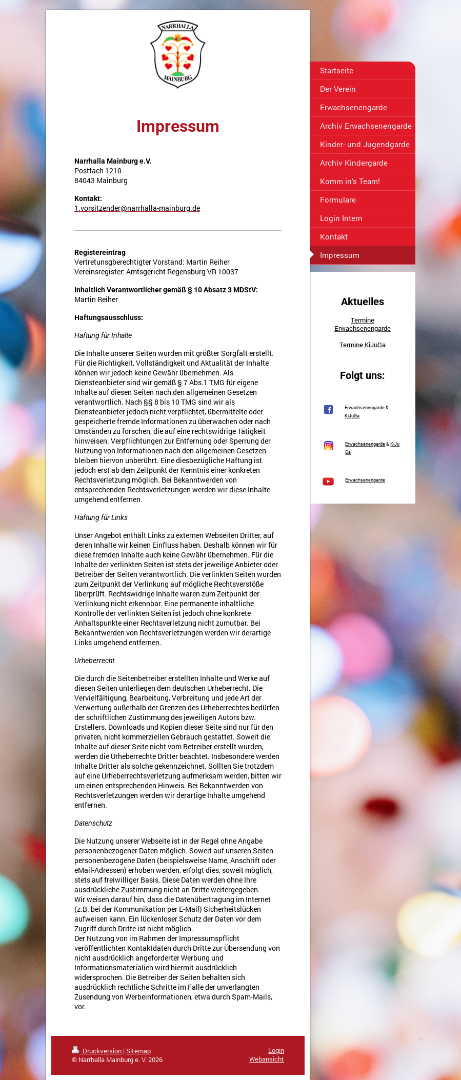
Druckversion (97, 1051)
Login (276, 1050)
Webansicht (266, 1059)
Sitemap (138, 1051)
